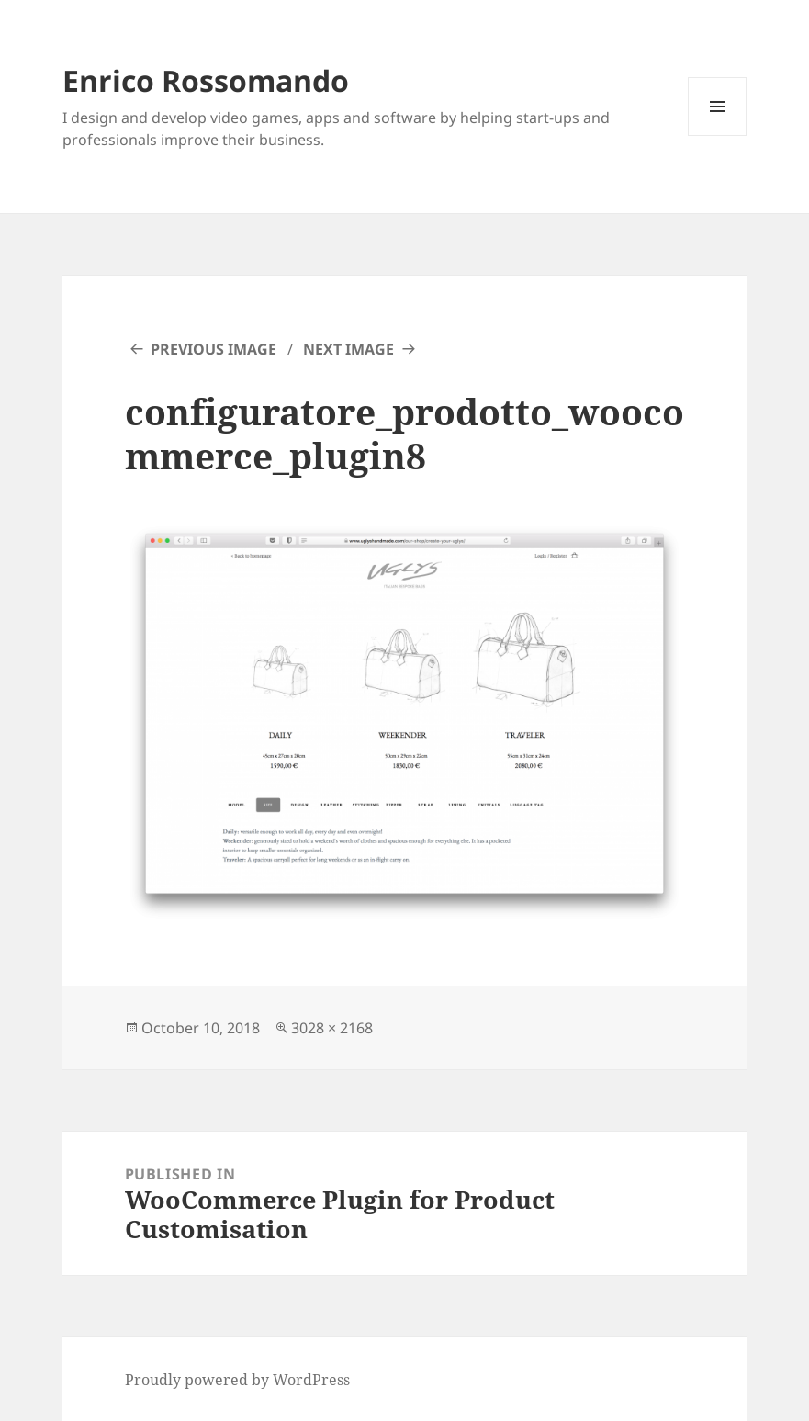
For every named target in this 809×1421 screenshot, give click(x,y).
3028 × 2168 (332, 1028)
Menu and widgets (718, 135)
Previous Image (213, 349)
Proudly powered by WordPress (237, 1380)
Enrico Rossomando (205, 80)
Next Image (348, 349)
